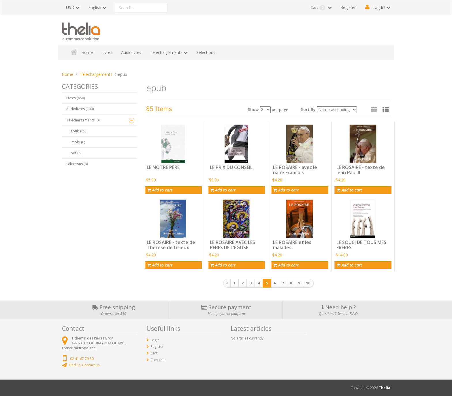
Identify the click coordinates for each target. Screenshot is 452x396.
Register (157, 346)
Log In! (378, 7)
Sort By (308, 109)
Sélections (205, 52)
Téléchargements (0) (82, 120)
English (94, 7)
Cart (318, 7)
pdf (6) (76, 153)
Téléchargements (166, 52)
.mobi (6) (78, 142)
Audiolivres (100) (80, 108)
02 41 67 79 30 (82, 358)
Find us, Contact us (84, 365)
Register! (348, 7)
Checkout (158, 359)
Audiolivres (131, 52)
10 (308, 283)
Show (253, 109)
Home (87, 52)
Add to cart (159, 190)
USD (70, 7)
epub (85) (78, 131)
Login (154, 339)
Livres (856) (75, 97)
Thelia (384, 387)
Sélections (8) (77, 164)
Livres (106, 52)
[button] (385, 109)
